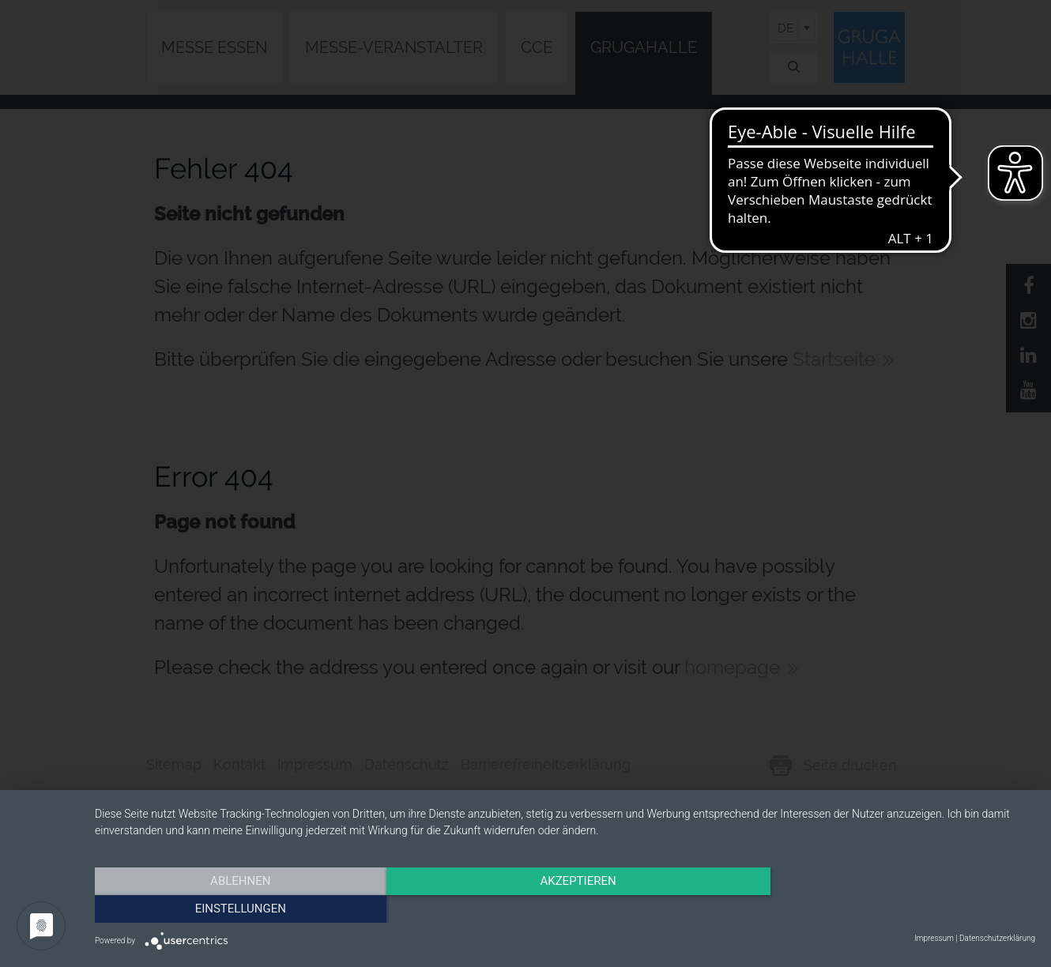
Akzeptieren (565, 908)
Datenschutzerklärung (997, 938)
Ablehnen (235, 908)
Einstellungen (894, 908)
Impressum (934, 938)
